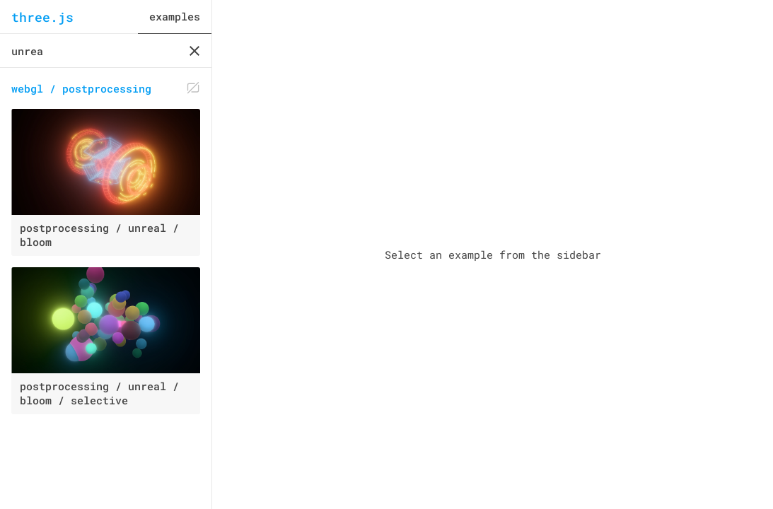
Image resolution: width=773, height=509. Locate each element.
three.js (42, 16)
